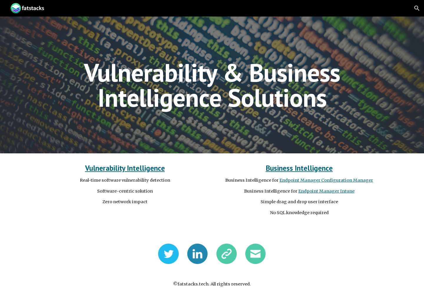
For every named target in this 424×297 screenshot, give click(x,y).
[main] (212, 85)
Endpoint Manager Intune (326, 191)
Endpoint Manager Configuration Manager (326, 180)
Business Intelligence (299, 168)
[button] (417, 8)
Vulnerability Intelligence (125, 168)
